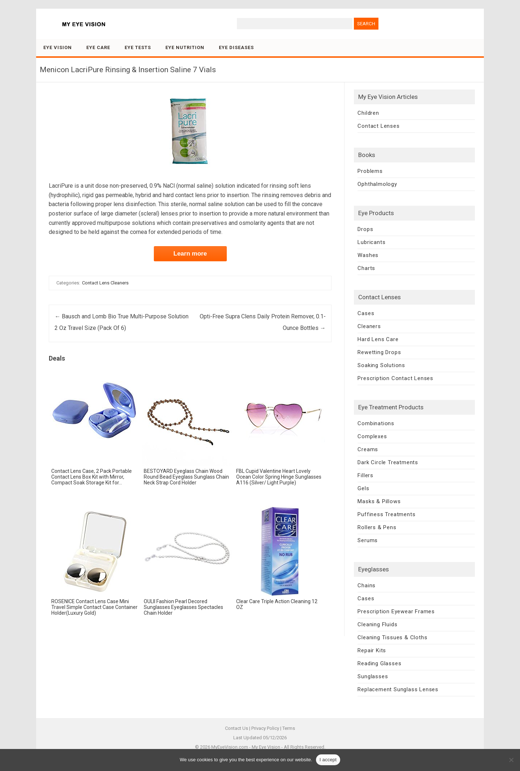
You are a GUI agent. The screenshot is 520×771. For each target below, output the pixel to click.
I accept (328, 759)
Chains (367, 585)
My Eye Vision (266, 747)
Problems (370, 171)
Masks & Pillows (379, 501)
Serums (368, 540)
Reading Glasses (379, 663)
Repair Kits (372, 650)
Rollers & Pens (377, 527)
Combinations (376, 423)
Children (368, 113)
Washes (368, 255)
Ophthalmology (377, 184)
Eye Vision (57, 47)
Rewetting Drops (379, 352)
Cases (366, 313)
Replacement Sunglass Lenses (398, 689)
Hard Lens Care (378, 339)
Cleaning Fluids (377, 624)
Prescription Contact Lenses (395, 378)
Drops (365, 229)
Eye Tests (138, 47)
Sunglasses (373, 676)
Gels (363, 488)
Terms (288, 728)
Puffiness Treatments (386, 514)
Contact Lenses (378, 126)
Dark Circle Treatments (388, 462)
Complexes (372, 436)
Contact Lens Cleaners (105, 283)
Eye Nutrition (184, 47)
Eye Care (98, 47)
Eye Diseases (236, 47)
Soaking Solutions (381, 365)
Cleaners (369, 326)
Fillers (365, 475)
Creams (368, 449)
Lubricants (371, 242)
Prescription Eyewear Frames (396, 611)
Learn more (190, 253)
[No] (511, 759)
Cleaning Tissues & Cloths (392, 637)
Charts (366, 268)
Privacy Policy (265, 728)
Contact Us (236, 728)
